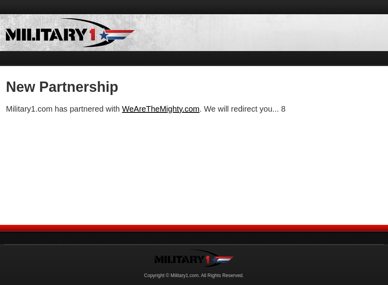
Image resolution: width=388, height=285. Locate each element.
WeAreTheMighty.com (160, 108)
